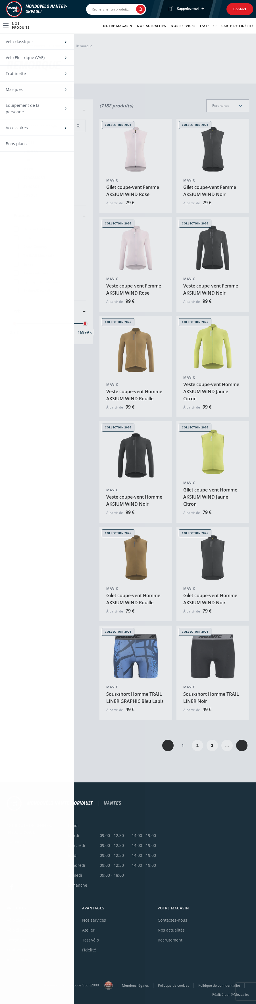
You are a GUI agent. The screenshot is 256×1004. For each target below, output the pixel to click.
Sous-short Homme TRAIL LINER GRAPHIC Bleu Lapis (135, 697)
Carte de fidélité (237, 26)
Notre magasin (117, 26)
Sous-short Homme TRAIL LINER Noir (211, 697)
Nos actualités (151, 26)
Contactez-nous (172, 920)
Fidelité (89, 950)
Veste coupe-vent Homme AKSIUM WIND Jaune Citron (211, 391)
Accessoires (35, 45)
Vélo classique (20, 920)
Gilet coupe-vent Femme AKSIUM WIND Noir (209, 190)
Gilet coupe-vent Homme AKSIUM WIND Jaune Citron (210, 497)
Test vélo (90, 940)
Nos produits (16, 25)
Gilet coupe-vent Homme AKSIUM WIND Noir (210, 599)
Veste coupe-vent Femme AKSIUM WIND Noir (210, 289)
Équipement (18, 950)
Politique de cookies (173, 985)
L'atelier (208, 26)
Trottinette (17, 940)
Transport (60, 45)
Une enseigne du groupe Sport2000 (78, 985)
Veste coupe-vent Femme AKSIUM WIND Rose (133, 289)
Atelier (88, 930)
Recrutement (170, 940)
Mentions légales (135, 985)
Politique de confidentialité (219, 985)
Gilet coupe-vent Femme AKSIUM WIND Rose (132, 190)
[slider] (14, 324)
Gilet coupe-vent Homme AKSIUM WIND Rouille (133, 599)
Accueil (12, 45)
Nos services (183, 26)
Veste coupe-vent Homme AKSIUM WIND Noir (134, 500)
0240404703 (18, 842)
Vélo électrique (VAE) (26, 930)
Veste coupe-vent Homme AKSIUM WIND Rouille (134, 394)
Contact (239, 9)
